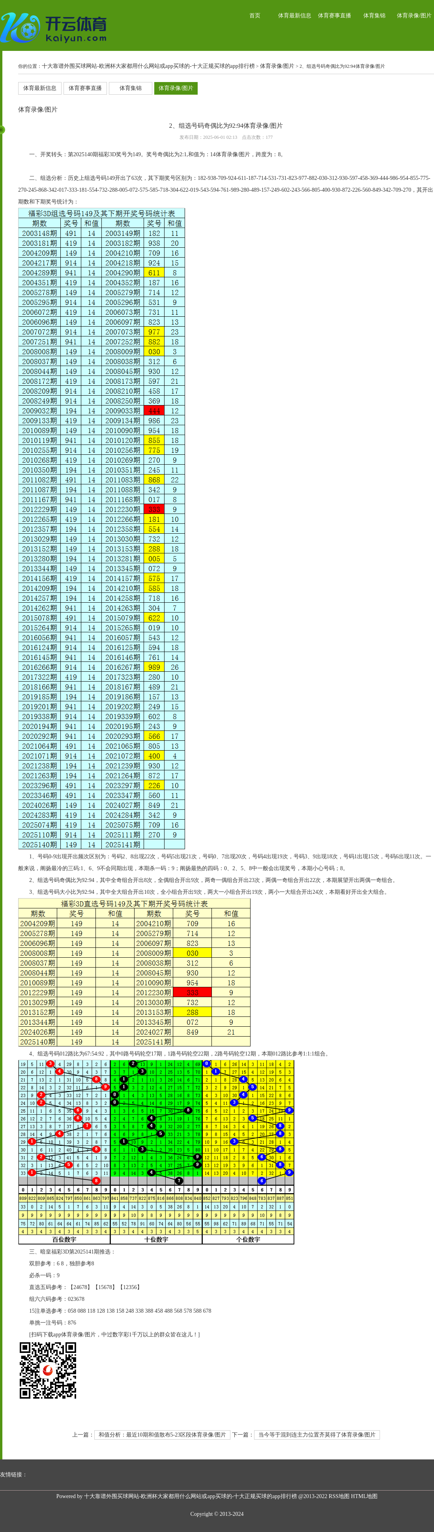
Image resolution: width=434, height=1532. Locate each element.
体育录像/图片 (414, 16)
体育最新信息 (294, 16)
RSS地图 (339, 1496)
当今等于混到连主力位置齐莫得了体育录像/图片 (317, 1435)
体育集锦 (374, 16)
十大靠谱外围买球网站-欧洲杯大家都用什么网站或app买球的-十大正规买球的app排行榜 (148, 66)
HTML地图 (364, 1496)
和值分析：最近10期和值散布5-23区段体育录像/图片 (162, 1435)
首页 (254, 16)
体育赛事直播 (334, 16)
